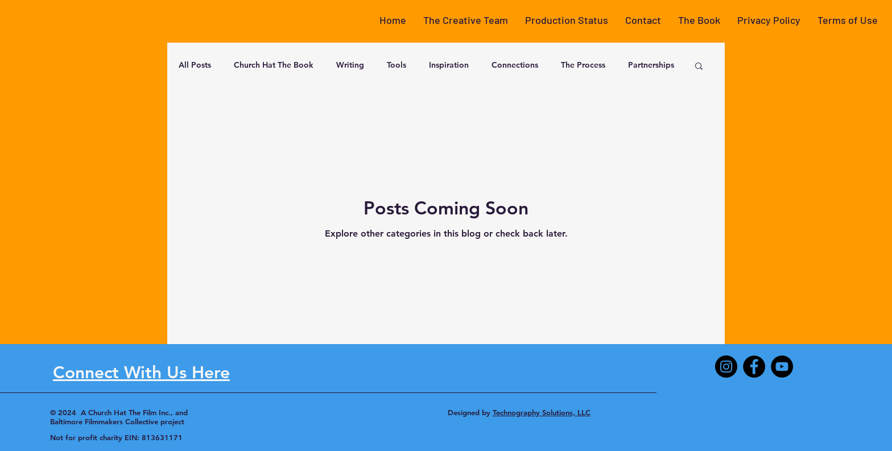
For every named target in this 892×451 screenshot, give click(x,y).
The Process (583, 65)
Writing (350, 65)
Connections (515, 65)
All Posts (195, 65)
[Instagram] (726, 366)
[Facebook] (754, 366)
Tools (396, 65)
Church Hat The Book (273, 65)
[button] (466, 20)
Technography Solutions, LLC (541, 412)
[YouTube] (782, 366)
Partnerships (651, 65)
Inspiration (449, 65)
